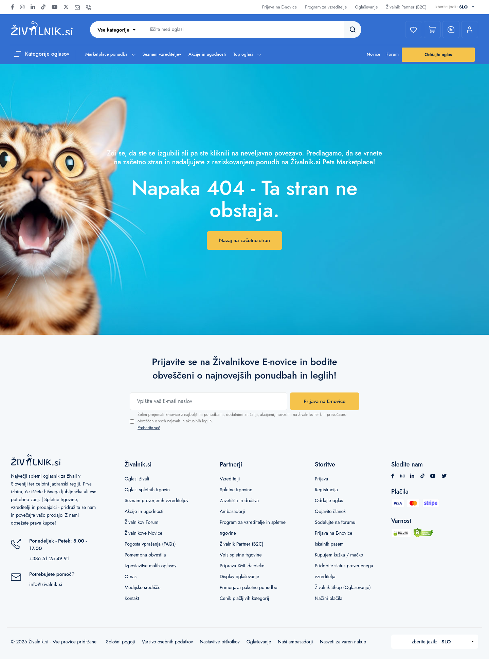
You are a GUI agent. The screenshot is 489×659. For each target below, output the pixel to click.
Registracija (326, 489)
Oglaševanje (366, 7)
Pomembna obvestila (145, 554)
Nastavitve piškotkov (220, 641)
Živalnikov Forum (141, 522)
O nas (131, 576)
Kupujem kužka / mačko (339, 554)
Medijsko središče (143, 587)
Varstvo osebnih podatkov (167, 641)
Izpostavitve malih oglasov (151, 565)
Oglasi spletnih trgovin (147, 489)
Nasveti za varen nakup (343, 641)
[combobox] (468, 7)
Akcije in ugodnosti (207, 54)
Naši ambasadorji (295, 641)
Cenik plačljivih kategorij (244, 598)
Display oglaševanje (239, 576)
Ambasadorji (232, 511)
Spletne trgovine (236, 489)
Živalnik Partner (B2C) (406, 7)
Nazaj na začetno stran (244, 240)
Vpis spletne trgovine (241, 554)
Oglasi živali (137, 478)
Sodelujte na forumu (335, 522)
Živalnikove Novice (143, 533)
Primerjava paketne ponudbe (248, 587)
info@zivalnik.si (45, 584)
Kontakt (132, 598)
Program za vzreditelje (326, 7)
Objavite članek (330, 511)
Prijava (321, 478)
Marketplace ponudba (110, 54)
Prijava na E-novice (279, 7)
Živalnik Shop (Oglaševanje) (343, 587)
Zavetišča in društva (239, 500)
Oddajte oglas (438, 54)
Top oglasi (246, 54)
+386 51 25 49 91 (49, 558)
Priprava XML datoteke (242, 565)
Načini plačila (328, 598)
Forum (392, 54)
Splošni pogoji (120, 641)
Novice (373, 54)
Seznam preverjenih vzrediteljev (156, 500)
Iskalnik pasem (329, 544)
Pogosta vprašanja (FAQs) (150, 544)
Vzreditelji (230, 478)
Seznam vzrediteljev (161, 54)
